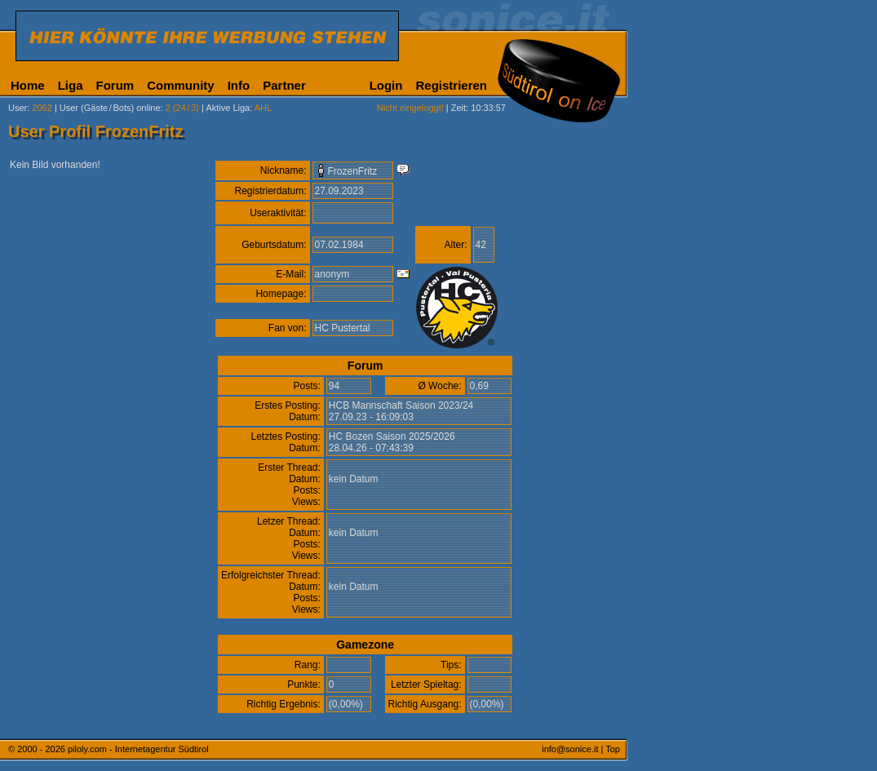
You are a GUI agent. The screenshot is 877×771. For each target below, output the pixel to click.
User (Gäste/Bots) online (110, 108)
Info (239, 85)
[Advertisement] (705, 406)
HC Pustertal (342, 328)
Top (612, 749)
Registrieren (451, 85)
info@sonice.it (570, 749)
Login (386, 85)
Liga (70, 85)
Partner (284, 85)
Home (28, 85)
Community (181, 85)
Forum (115, 85)
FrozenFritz (353, 171)
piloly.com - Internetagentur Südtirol (138, 749)
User (17, 108)
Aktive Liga (228, 108)
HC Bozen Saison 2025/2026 (392, 436)
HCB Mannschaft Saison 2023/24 (401, 405)
